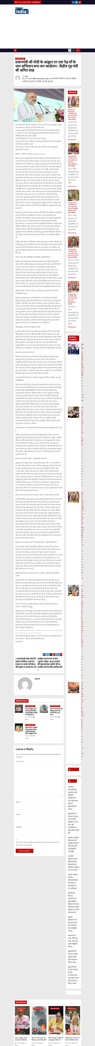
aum (26, 76)
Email (18, 814)
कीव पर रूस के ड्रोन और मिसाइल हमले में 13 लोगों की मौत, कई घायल (56, 711)
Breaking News (20, 58)
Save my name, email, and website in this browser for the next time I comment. (37, 843)
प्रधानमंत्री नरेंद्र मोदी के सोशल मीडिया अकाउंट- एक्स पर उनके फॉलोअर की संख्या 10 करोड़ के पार (26, 662)
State (73, 781)
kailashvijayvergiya (42, 79)
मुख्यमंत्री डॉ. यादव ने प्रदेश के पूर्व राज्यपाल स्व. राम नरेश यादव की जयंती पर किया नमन (73, 975)
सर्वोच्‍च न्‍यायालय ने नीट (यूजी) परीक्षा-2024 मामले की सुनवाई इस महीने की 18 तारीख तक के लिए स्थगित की (50, 664)
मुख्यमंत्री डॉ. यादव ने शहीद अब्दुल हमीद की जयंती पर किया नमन (73, 956)
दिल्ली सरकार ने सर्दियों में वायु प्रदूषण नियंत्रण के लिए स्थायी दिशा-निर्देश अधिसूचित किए (31, 730)
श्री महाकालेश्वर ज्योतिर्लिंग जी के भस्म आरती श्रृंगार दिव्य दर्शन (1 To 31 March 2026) (73, 253)
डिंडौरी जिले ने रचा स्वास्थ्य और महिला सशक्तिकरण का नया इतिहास (82, 360)
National (74, 769)
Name (19, 802)
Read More (72, 139)
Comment (20, 761)
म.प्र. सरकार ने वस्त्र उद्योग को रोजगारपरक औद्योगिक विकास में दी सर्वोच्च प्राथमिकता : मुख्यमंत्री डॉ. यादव (82, 617)
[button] (73, 50)
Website (19, 827)
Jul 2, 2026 (28, 717)
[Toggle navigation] (69, 50)
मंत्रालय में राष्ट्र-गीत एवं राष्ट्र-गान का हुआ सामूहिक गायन (73, 941)
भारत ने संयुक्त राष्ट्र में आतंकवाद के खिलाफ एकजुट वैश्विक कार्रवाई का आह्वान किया (30, 712)
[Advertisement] (47, 32)
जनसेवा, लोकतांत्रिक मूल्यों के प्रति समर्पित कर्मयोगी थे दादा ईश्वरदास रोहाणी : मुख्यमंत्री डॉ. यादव (73, 798)
